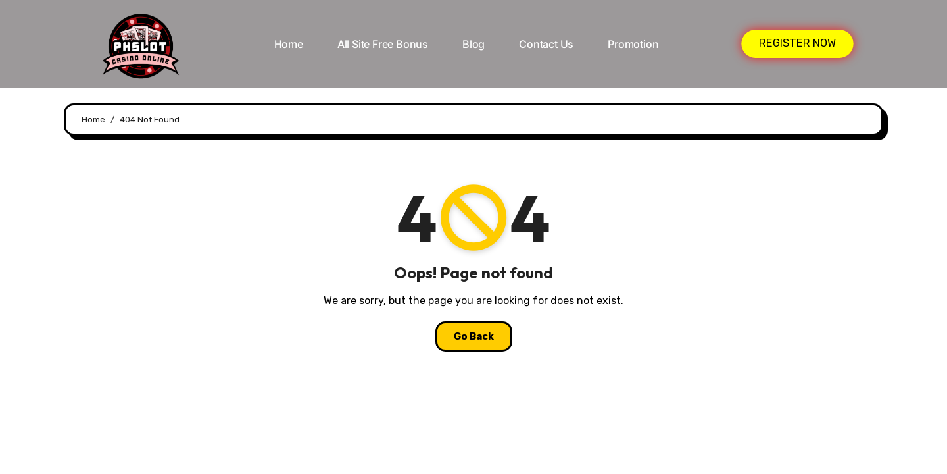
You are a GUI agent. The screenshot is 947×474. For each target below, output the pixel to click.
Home (288, 44)
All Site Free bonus (382, 44)
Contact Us (546, 44)
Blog (473, 44)
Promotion (633, 44)
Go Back (474, 336)
